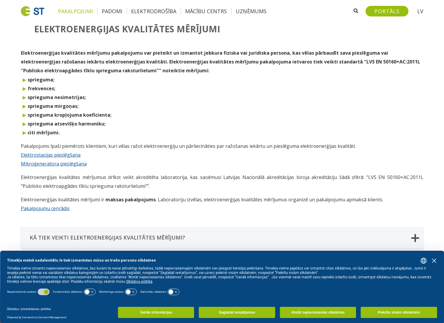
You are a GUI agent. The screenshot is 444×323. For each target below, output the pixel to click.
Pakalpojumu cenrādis (45, 208)
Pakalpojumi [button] (75, 11)
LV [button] (420, 11)
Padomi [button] (112, 11)
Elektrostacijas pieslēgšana (51, 155)
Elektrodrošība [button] (153, 11)
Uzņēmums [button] (251, 11)
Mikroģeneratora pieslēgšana (54, 163)
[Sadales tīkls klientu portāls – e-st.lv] (387, 11)
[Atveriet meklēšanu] (355, 11)
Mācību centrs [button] (206, 11)
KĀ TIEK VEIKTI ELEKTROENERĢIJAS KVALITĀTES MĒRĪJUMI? (224, 238)
